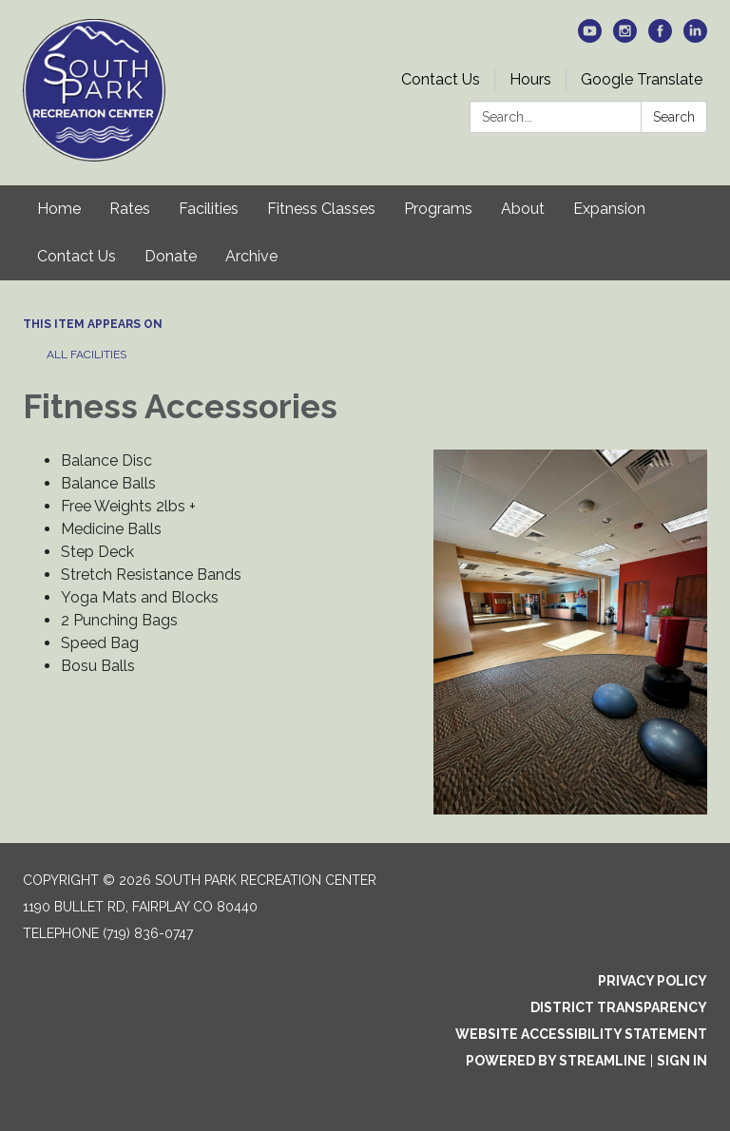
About (523, 209)
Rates (129, 209)
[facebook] (660, 38)
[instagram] (625, 38)
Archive (251, 256)
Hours (530, 79)
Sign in (682, 1060)
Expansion (609, 209)
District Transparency (618, 1007)
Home (59, 209)
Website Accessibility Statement (581, 1034)
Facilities (209, 209)
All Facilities (86, 354)
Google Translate (641, 79)
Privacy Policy (652, 980)
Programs (438, 209)
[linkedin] (695, 38)
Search (674, 117)
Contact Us (440, 79)
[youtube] (590, 38)
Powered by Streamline (556, 1060)
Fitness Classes (321, 209)
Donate (170, 256)
